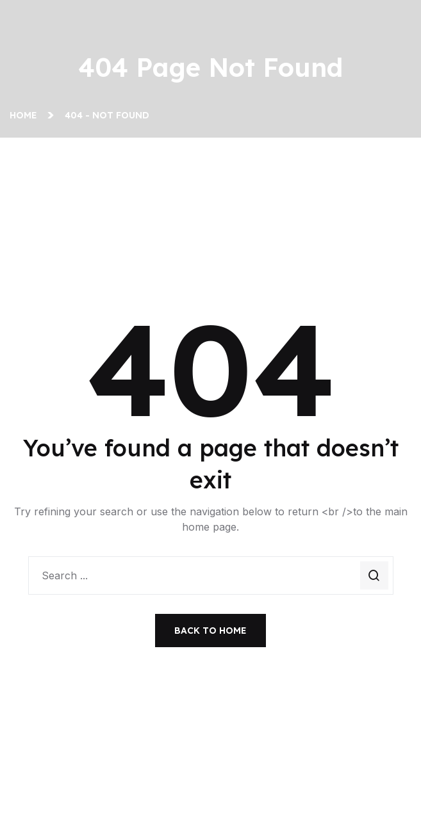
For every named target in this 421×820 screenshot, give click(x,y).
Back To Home (210, 630)
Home (26, 115)
